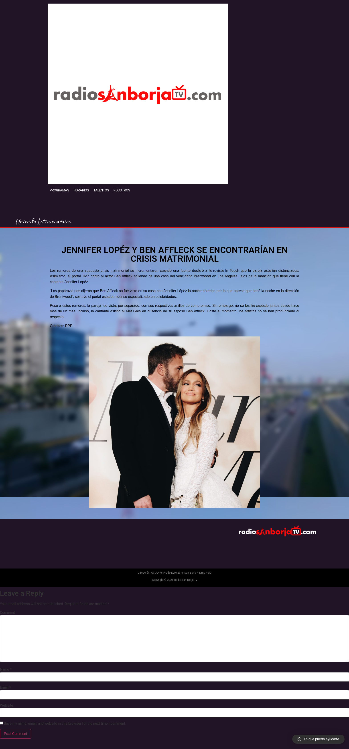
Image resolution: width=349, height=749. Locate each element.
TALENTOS (101, 190)
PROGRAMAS (59, 190)
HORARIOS (81, 190)
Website (6, 705)
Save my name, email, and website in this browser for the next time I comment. (65, 723)
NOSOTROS (122, 190)
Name (6, 669)
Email (5, 687)
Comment (7, 612)
